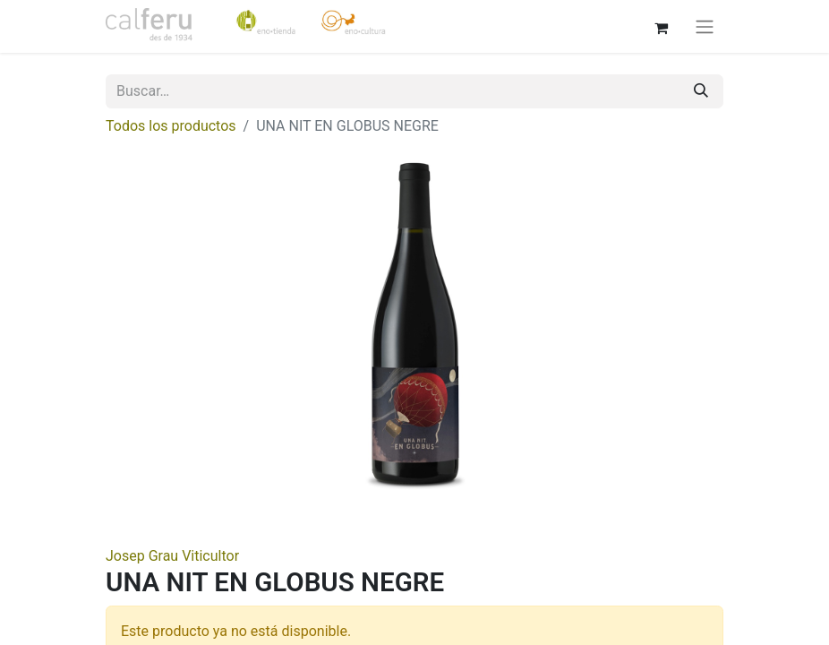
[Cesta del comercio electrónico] (661, 26)
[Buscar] (701, 91)
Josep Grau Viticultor (172, 555)
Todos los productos (171, 125)
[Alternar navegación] (704, 26)
